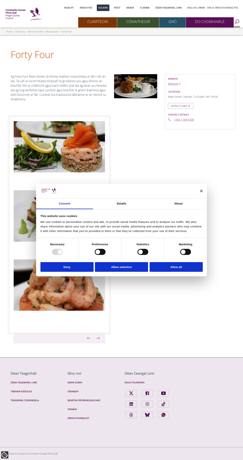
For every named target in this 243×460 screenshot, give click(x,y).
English (192, 7)
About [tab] (178, 203)
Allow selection (121, 267)
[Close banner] (201, 191)
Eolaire (103, 7)
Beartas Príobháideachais (84, 400)
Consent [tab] (64, 203)
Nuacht (69, 7)
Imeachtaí (86, 7)
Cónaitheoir (138, 21)
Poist (117, 7)
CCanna (144, 7)
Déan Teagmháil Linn (168, 7)
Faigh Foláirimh (134, 382)
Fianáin (72, 409)
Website (174, 84)
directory (20, 31)
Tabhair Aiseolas (21, 391)
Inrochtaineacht (78, 418)
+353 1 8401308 (184, 119)
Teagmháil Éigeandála (25, 400)
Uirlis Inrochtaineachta (222, 7)
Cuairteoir (97, 21)
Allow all (176, 267)
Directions (180, 106)
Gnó (172, 21)
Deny (66, 267)
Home (9, 31)
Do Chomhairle (210, 21)
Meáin (130, 7)
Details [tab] (121, 203)
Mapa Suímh (75, 382)
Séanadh (73, 391)
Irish (202, 7)
